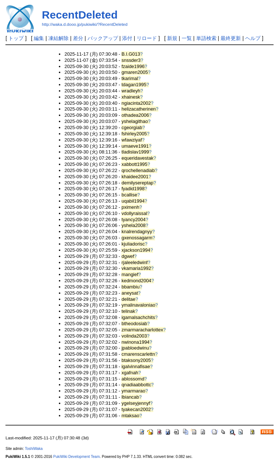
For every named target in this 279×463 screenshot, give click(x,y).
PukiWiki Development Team (76, 457)
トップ (16, 38)
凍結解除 (58, 38)
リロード (147, 38)
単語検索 (206, 38)
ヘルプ (252, 38)
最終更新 (231, 38)
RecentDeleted (79, 15)
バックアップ (103, 38)
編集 (39, 38)
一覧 (187, 38)
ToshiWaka (34, 449)
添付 (127, 38)
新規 (172, 38)
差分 (78, 38)
